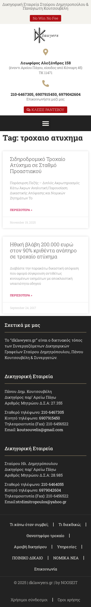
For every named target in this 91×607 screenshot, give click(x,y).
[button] (45, 123)
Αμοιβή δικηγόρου (30, 546)
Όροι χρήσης (69, 599)
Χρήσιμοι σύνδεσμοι (29, 599)
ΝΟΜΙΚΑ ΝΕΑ (66, 557)
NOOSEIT (69, 582)
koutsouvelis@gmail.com (40, 429)
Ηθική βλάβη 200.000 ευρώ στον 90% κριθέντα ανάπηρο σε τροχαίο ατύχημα (43, 250)
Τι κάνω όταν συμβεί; (29, 524)
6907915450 (49, 417)
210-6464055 (52, 484)
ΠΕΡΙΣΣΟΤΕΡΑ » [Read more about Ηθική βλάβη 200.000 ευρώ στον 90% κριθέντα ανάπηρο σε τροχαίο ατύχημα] (21, 295)
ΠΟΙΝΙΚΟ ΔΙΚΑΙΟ (27, 557)
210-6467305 (52, 412)
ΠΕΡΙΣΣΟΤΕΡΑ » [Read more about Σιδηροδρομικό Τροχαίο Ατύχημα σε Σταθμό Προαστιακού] (21, 210)
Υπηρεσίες (67, 546)
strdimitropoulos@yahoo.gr (41, 501)
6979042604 (50, 490)
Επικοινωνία (45, 568)
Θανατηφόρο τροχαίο (45, 535)
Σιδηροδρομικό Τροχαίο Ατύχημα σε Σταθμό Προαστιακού (37, 165)
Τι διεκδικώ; (69, 524)
